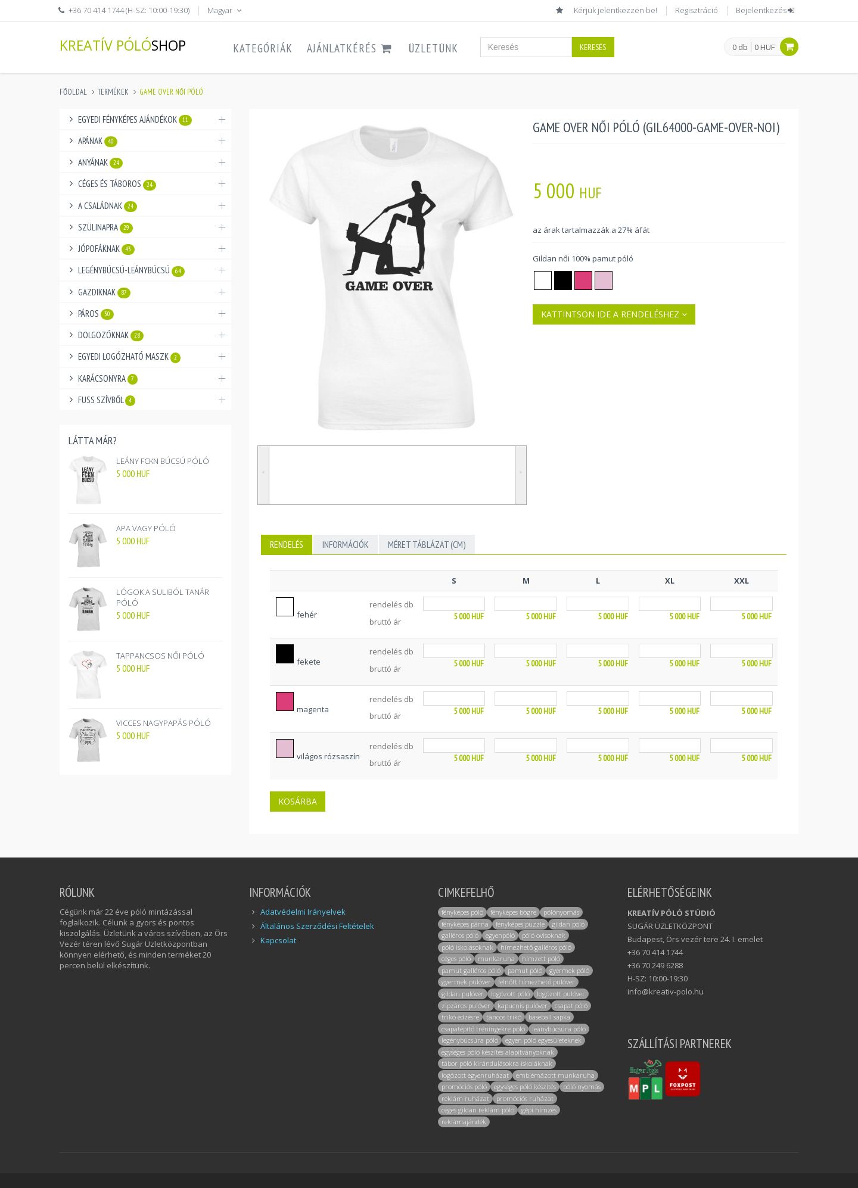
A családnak (107, 206)
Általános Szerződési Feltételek (317, 926)
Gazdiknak (104, 292)
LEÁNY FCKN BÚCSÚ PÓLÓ (162, 461)
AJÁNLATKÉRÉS (350, 48)
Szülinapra (105, 227)
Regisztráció (696, 10)
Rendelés (286, 544)
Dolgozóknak (111, 335)
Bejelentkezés (766, 10)
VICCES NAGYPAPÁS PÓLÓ (163, 723)
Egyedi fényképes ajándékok (135, 120)
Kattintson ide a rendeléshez (614, 314)
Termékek (113, 92)
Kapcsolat (278, 940)
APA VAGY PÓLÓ (146, 528)
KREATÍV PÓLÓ (123, 45)
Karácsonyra (108, 379)
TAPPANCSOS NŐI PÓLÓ (160, 655)
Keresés (593, 47)
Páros (96, 314)
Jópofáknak (106, 249)
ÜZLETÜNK (433, 48)
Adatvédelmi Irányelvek (303, 911)
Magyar (225, 10)
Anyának (100, 163)
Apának (97, 141)
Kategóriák (263, 48)
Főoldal (73, 92)
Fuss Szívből (106, 400)
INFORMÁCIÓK (345, 544)
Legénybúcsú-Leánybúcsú (131, 270)
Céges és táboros (117, 184)
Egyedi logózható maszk (129, 357)
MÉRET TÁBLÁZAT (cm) (427, 544)
